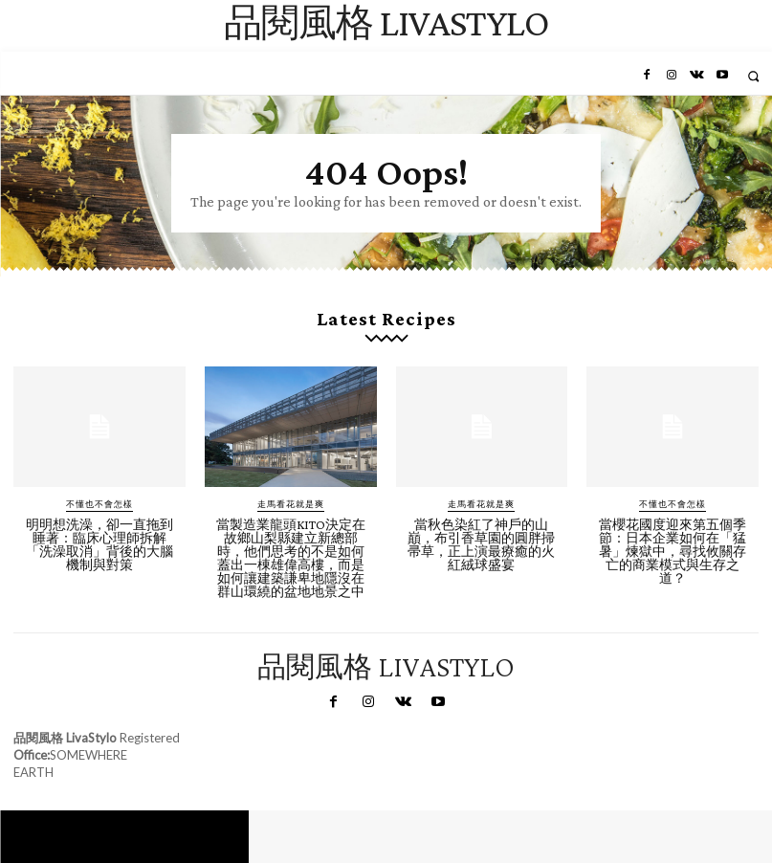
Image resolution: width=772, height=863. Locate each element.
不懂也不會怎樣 (99, 503)
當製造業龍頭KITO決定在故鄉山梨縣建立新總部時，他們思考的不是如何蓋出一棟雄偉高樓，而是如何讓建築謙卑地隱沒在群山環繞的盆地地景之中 (290, 558)
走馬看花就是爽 (290, 503)
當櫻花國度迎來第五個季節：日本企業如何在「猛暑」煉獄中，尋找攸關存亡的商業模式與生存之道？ (672, 551)
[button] (753, 76)
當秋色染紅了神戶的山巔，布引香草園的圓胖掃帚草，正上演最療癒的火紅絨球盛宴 (481, 544)
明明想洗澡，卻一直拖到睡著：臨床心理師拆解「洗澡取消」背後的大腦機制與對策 (99, 544)
